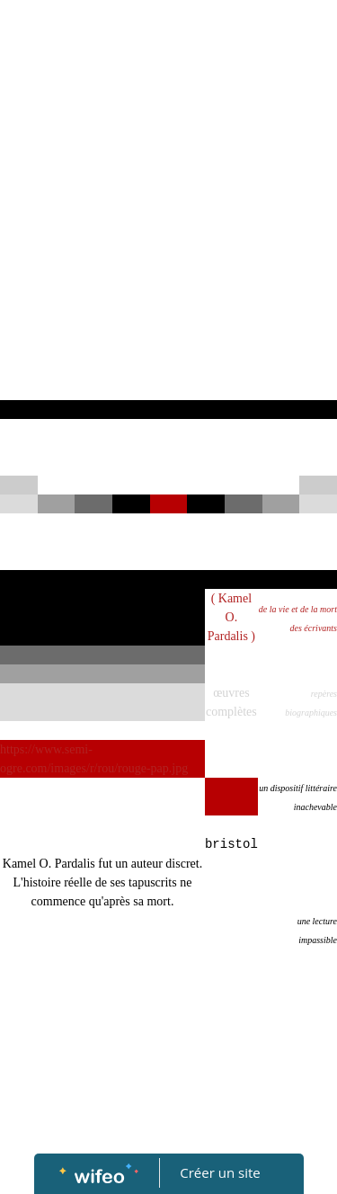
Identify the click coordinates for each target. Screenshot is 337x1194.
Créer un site (220, 1172)
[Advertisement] (168, 222)
